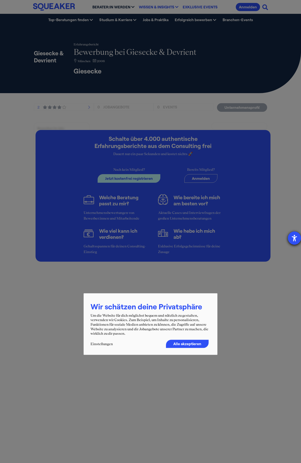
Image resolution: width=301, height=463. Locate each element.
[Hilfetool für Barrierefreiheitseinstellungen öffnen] (294, 238)
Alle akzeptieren (187, 343)
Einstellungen (102, 344)
